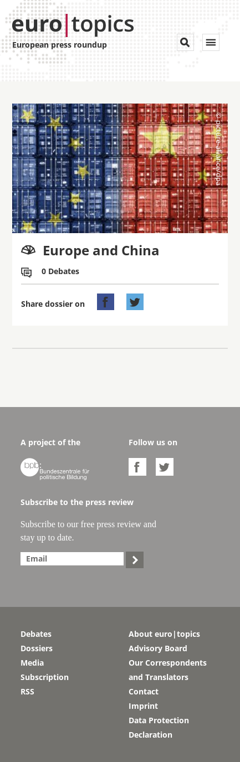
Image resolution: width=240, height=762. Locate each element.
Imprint (143, 706)
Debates (36, 634)
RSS (27, 691)
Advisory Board (158, 648)
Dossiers (37, 648)
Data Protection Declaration (159, 727)
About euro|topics (164, 634)
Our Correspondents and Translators (168, 669)
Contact (144, 691)
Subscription (45, 677)
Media (32, 662)
